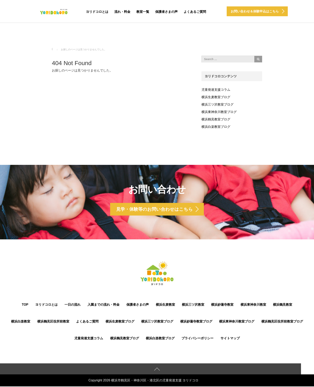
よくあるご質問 (195, 11)
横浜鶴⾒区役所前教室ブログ (282, 322)
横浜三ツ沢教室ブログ (217, 104)
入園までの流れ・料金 (104, 305)
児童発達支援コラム (215, 89)
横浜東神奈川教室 (253, 305)
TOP (25, 305)
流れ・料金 (122, 11)
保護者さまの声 (166, 11)
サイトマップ (230, 339)
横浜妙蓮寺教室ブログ (196, 322)
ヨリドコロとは (97, 11)
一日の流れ (72, 305)
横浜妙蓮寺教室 (222, 305)
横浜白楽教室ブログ (215, 126)
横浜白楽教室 (20, 322)
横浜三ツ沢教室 (193, 305)
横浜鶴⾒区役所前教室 (53, 322)
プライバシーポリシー (197, 339)
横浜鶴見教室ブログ (215, 119)
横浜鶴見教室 (282, 305)
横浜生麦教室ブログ (215, 97)
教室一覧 (142, 11)
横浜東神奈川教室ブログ (219, 112)
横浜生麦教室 (165, 305)
